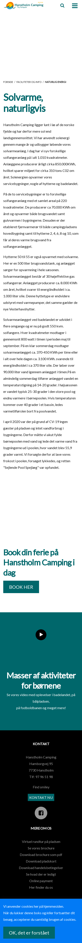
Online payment (41, 881)
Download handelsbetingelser (41, 868)
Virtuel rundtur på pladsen (41, 841)
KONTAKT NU (41, 797)
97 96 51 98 (44, 777)
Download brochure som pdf (41, 854)
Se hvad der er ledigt (41, 874)
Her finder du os (41, 887)
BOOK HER (21, 587)
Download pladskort (41, 861)
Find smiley (41, 787)
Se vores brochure (41, 848)
